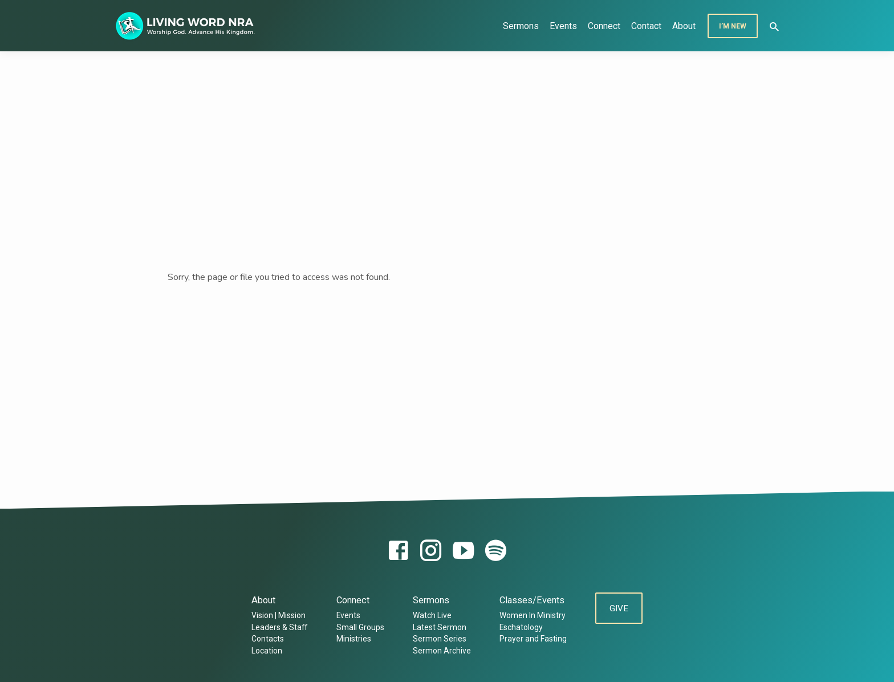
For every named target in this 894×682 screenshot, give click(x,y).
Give (619, 609)
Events (563, 26)
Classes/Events (530, 600)
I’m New (732, 26)
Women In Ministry (531, 615)
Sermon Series (438, 638)
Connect (604, 26)
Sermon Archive (440, 650)
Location (265, 650)
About (684, 26)
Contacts (266, 638)
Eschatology (519, 627)
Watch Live (430, 615)
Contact (646, 26)
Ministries (352, 638)
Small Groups (359, 627)
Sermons (521, 26)
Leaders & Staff (278, 627)
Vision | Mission (277, 615)
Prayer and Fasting (531, 638)
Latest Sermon (438, 627)
